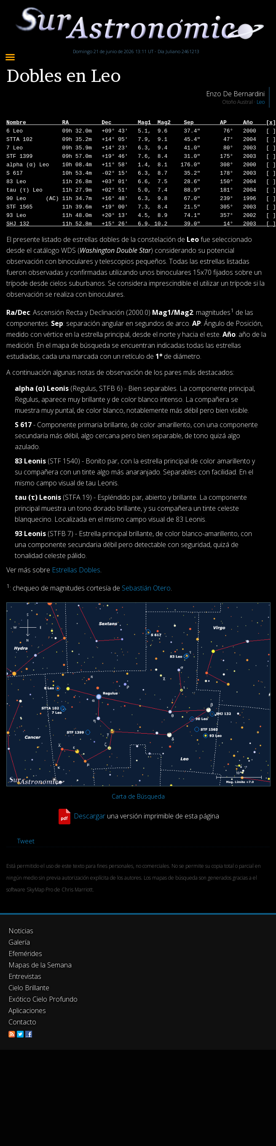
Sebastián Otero (146, 588)
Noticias (20, 930)
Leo (261, 102)
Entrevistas (24, 976)
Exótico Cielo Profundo (43, 999)
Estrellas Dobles (76, 569)
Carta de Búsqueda (138, 796)
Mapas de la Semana (40, 965)
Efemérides (25, 953)
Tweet (26, 841)
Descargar (89, 815)
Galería (19, 942)
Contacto (22, 1022)
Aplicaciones (27, 1010)
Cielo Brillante (28, 987)
